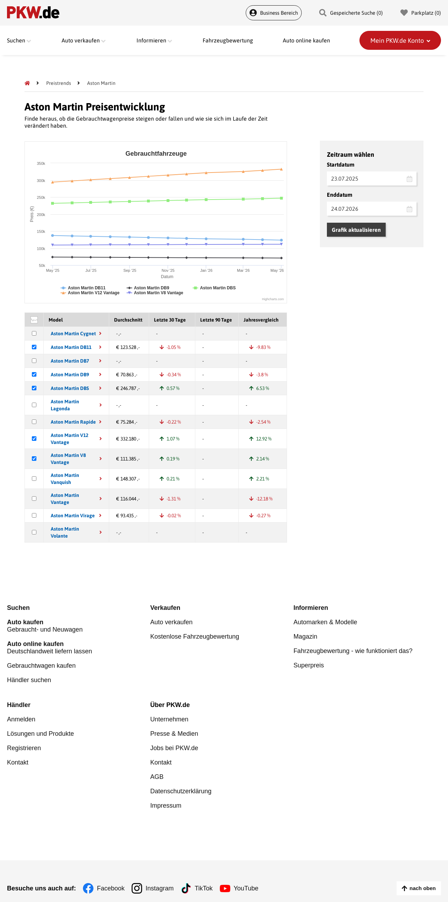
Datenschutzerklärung (180, 791)
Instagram (160, 888)
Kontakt (17, 762)
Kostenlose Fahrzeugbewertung (194, 636)
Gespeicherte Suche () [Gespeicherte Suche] (351, 12)
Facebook (111, 888)
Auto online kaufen (306, 40)
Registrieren (24, 748)
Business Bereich (274, 12)
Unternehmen (169, 719)
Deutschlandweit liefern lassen (78, 647)
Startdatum (341, 164)
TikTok (203, 888)
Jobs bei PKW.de (174, 748)
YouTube (246, 888)
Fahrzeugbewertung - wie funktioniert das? (352, 650)
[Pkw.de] (27, 83)
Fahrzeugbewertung (228, 40)
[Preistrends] (58, 83)
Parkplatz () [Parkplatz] (420, 12)
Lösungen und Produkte (40, 733)
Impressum (165, 805)
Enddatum (339, 194)
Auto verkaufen (171, 622)
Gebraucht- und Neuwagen (78, 626)
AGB (156, 776)
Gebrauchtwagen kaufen (41, 665)
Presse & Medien (174, 733)
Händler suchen (29, 680)
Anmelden (21, 719)
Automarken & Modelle (325, 622)
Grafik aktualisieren (356, 230)
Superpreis (308, 665)
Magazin (305, 636)
